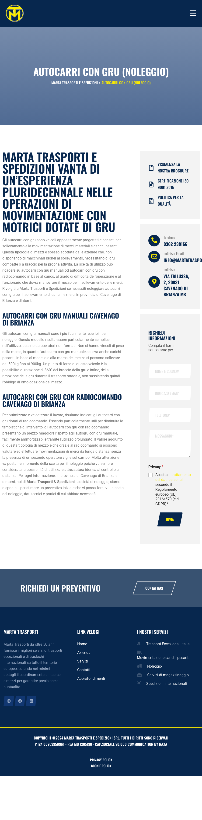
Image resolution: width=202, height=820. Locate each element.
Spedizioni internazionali (166, 685)
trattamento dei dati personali (173, 479)
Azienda (84, 654)
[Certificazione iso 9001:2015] (151, 186)
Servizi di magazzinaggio (168, 677)
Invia (170, 521)
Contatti (83, 672)
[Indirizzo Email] (154, 259)
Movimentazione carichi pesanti (163, 660)
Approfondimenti (91, 680)
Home (82, 646)
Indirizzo (169, 271)
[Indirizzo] (154, 284)
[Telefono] (154, 243)
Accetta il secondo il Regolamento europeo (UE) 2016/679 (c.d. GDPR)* (173, 491)
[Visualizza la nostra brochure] (151, 170)
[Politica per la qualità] (151, 203)
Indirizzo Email (174, 255)
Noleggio (154, 668)
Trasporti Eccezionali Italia (168, 646)
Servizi (82, 663)
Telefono (169, 239)
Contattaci (154, 590)
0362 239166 (175, 246)
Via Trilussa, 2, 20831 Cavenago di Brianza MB (176, 287)
